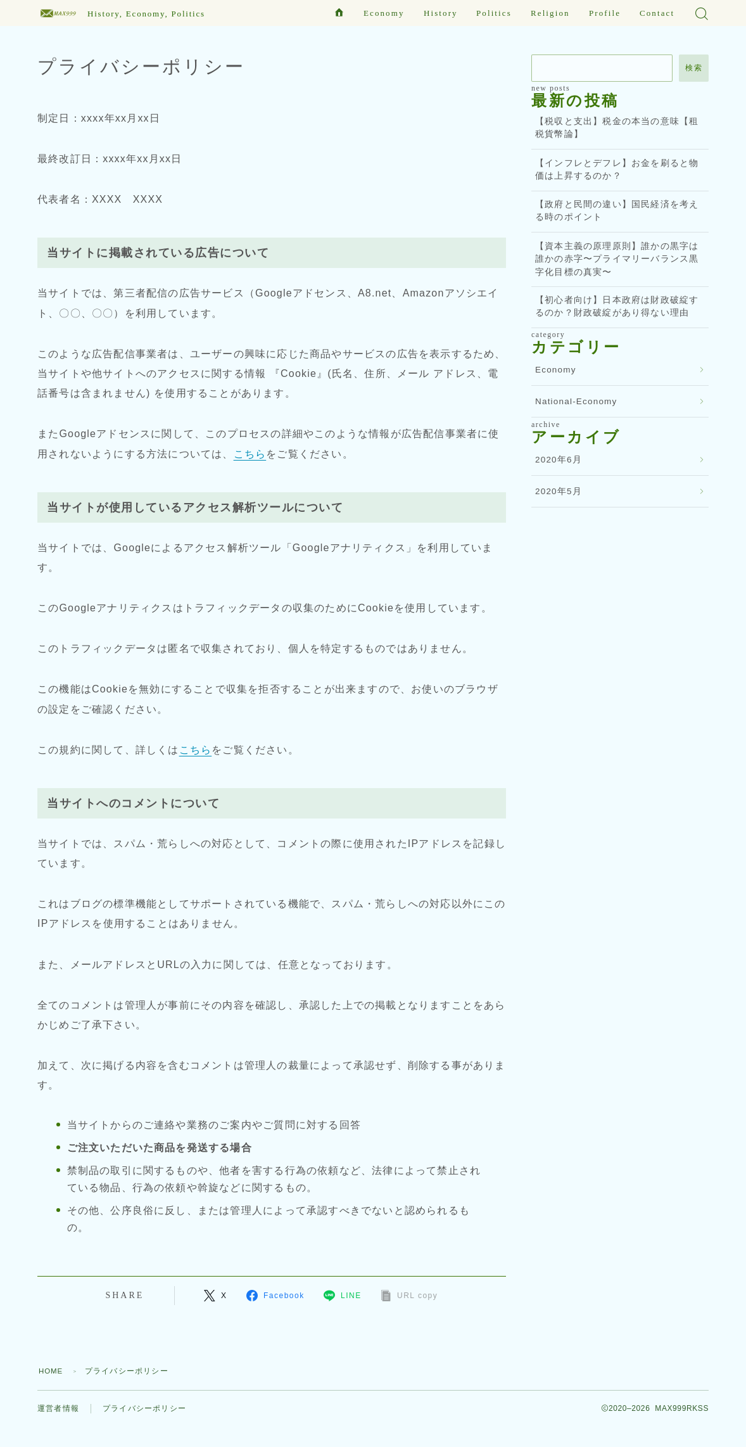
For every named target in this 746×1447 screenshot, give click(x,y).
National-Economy (576, 401)
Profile (605, 13)
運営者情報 (58, 1409)
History (441, 13)
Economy (384, 13)
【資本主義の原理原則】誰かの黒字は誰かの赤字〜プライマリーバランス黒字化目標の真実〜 (617, 259)
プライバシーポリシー (144, 1409)
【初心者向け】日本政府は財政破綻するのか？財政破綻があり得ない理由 (617, 306)
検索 (693, 68)
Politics (494, 13)
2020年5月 (558, 491)
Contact (657, 13)
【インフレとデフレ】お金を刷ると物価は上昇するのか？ (617, 169)
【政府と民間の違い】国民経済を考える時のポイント (617, 211)
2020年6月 (558, 459)
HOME (52, 1371)
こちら (250, 454)
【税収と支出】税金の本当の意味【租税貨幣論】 (617, 128)
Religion (550, 13)
